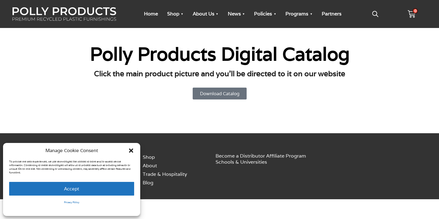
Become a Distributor (240, 156)
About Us (203, 14)
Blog (148, 182)
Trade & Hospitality (165, 174)
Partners (331, 14)
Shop (173, 14)
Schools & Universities (241, 162)
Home (151, 14)
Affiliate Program (286, 156)
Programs (296, 14)
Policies (263, 14)
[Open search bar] (375, 14)
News (234, 14)
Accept (71, 189)
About (150, 165)
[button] (131, 151)
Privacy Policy (71, 202)
